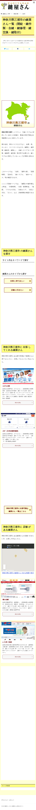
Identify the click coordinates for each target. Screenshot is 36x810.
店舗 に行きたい (17, 290)
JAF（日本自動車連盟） (10, 431)
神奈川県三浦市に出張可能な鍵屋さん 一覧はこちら (17, 509)
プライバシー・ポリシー (7, 800)
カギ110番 (6, 386)
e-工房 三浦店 (7, 642)
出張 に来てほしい (17, 281)
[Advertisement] (18, 76)
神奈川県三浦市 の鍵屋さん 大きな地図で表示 (18, 573)
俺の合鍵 (5, 599)
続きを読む (24, 402)
